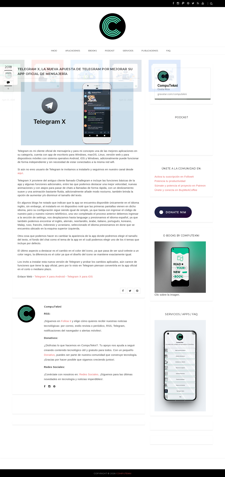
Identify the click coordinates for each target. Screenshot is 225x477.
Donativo (49, 354)
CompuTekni (123, 473)
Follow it (66, 321)
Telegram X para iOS (80, 276)
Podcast (110, 50)
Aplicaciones (75, 50)
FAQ (165, 50)
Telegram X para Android (50, 276)
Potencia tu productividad (170, 180)
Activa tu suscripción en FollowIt (174, 176)
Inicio (57, 50)
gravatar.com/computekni (172, 94)
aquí (20, 173)
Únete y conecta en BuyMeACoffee (176, 189)
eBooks (93, 50)
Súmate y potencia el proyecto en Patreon (180, 185)
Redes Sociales (88, 374)
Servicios (127, 50)
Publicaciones (147, 50)
